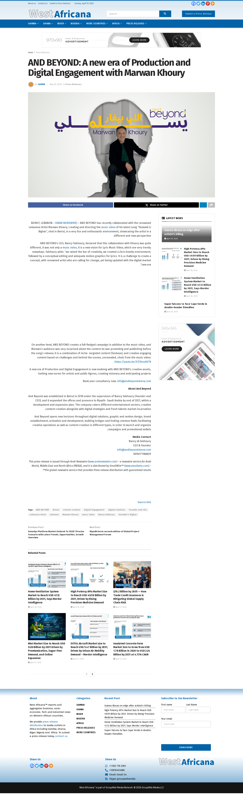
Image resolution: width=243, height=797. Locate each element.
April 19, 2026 (171, 240)
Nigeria (75, 23)
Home (30, 52)
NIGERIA (80, 722)
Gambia (32, 23)
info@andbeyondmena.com (134, 382)
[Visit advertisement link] (121, 42)
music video (108, 228)
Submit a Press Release (198, 13)
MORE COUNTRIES (86, 736)
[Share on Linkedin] (203, 205)
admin (41, 84)
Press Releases (43, 52)
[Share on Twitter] (156, 205)
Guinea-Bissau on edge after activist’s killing (127, 709)
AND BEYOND (42, 511)
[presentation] (186, 739)
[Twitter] (198, 3)
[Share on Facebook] (70, 205)
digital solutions (116, 511)
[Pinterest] (208, 3)
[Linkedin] (203, 3)
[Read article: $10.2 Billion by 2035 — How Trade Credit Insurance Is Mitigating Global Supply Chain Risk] (132, 578)
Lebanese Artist (38, 515)
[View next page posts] (92, 678)
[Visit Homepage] (59, 14)
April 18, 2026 (34, 611)
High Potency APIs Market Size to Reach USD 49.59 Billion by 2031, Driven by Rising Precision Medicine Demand (129, 717)
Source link (144, 503)
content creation (71, 511)
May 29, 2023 (56, 84)
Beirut (56, 511)
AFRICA (116, 23)
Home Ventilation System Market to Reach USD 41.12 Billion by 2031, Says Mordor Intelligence (197, 285)
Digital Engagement (94, 511)
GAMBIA (80, 708)
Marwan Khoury (71, 515)
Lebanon (54, 515)
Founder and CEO (138, 511)
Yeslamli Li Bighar (128, 515)
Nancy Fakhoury (106, 515)
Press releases (135, 23)
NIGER (79, 717)
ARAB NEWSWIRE (66, 223)
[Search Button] (165, 14)
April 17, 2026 (119, 611)
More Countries (95, 23)
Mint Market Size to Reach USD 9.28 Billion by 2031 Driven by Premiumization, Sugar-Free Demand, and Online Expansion (46, 654)
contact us (61, 739)
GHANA (80, 713)
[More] (213, 3)
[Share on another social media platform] (211, 205)
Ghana (47, 23)
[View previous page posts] (86, 678)
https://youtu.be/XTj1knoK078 (132, 362)
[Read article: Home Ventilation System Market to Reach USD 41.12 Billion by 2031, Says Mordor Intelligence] (47, 578)
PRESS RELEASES (85, 731)
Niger (60, 23)
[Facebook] (194, 3)
